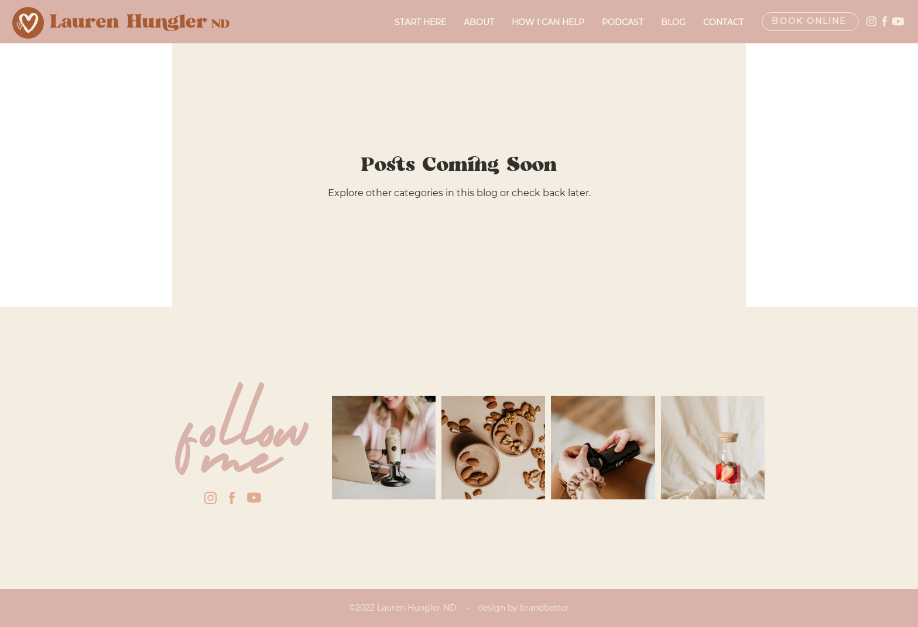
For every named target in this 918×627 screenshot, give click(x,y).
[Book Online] (810, 21)
